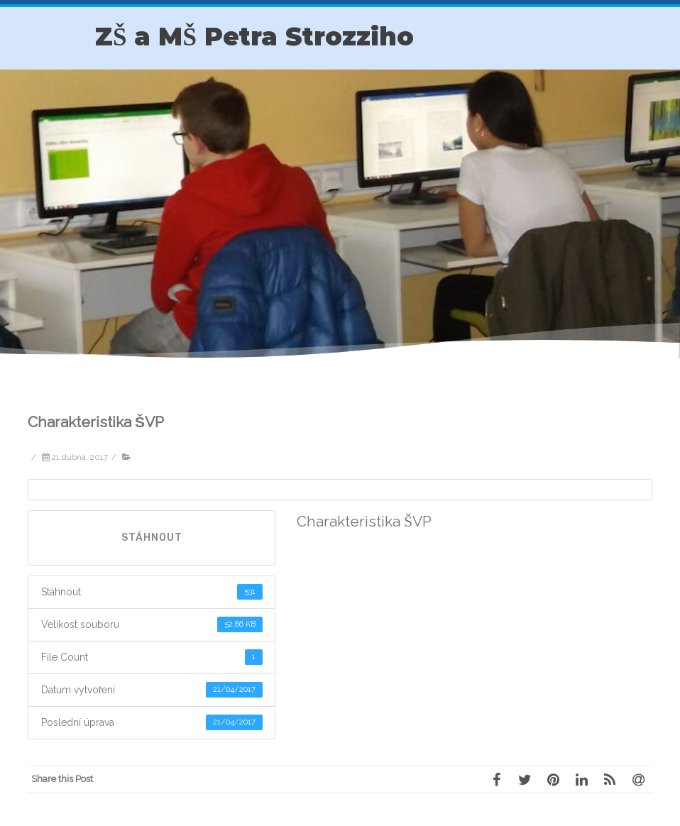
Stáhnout (151, 538)
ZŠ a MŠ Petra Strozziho (254, 36)
